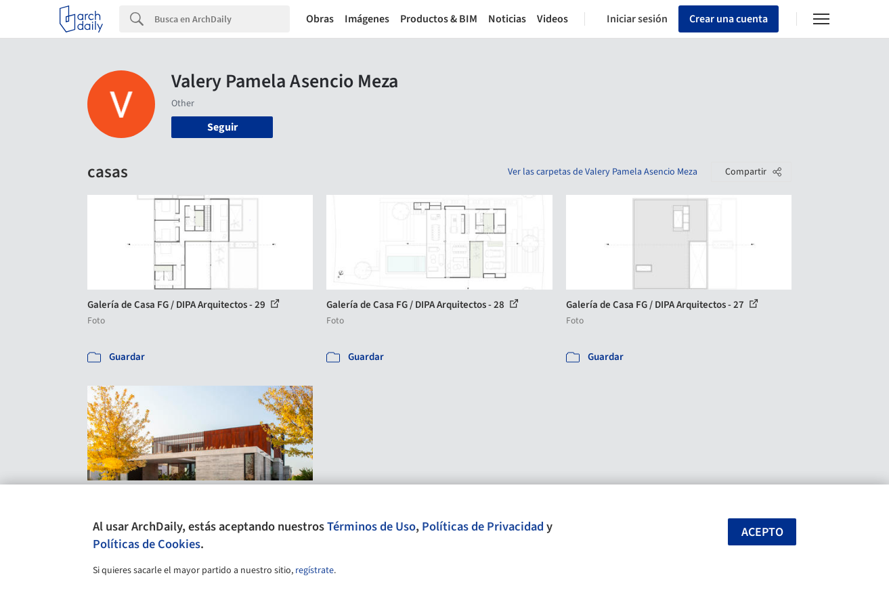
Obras (320, 19)
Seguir (222, 127)
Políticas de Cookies (146, 544)
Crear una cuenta (728, 19)
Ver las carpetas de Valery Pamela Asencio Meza (602, 172)
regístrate (314, 570)
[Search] (222, 18)
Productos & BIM (438, 19)
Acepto (762, 532)
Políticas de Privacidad (483, 526)
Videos (552, 19)
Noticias (507, 19)
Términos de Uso (371, 526)
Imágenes (367, 19)
